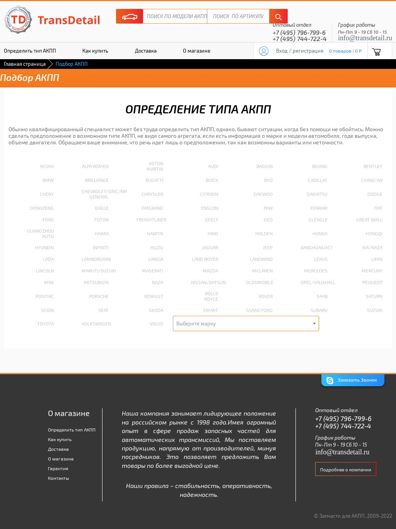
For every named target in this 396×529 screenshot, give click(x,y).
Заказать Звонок (351, 380)
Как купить (95, 51)
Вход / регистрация (299, 51)
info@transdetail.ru (365, 38)
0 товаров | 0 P (345, 50)
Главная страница (25, 64)
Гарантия (58, 468)
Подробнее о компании (345, 469)
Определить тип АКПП (72, 429)
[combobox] (246, 323)
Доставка (146, 51)
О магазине (196, 51)
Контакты (58, 478)
